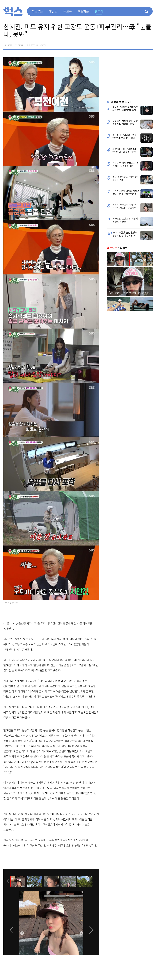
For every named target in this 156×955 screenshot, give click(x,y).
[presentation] (7, 881)
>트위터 (137, 44)
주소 (150, 44)
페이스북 (131, 44)
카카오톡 (143, 44)
